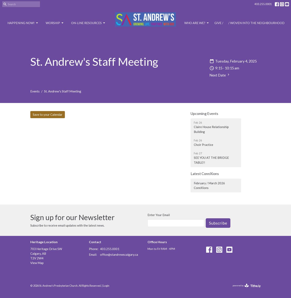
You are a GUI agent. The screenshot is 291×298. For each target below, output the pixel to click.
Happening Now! (23, 23)
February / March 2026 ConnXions (209, 185)
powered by (247, 286)
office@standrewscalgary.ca (119, 254)
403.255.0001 (263, 4)
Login (106, 285)
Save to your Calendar (47, 114)
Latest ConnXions (205, 173)
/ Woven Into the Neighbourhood (256, 23)
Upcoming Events (204, 113)
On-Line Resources (88, 23)
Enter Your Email (159, 215)
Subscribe (218, 223)
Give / (218, 23)
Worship (55, 23)
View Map (37, 263)
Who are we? (196, 23)
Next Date (219, 75)
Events (35, 91)
